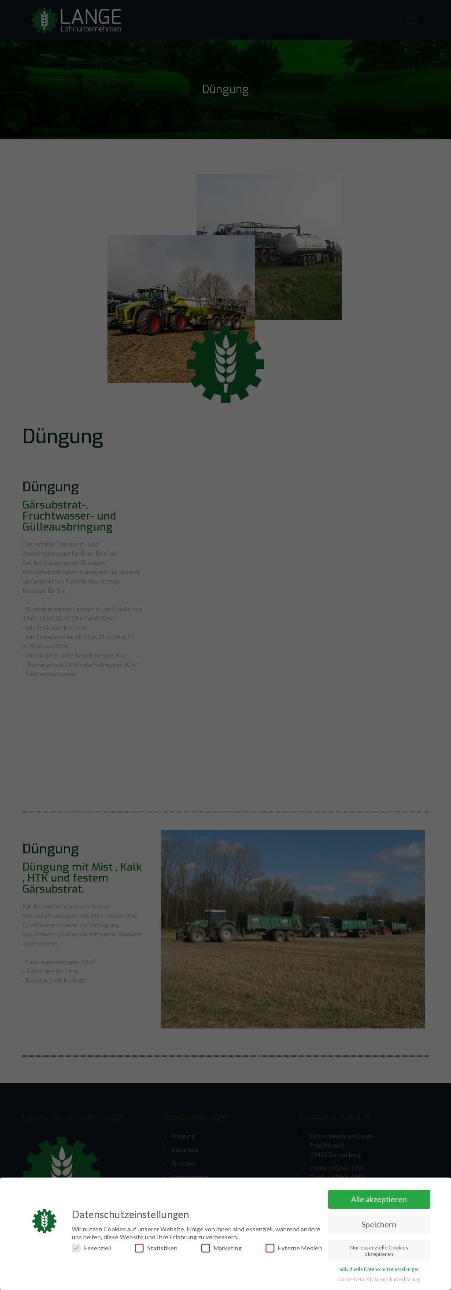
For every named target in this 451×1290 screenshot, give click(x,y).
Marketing (221, 1248)
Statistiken (156, 1248)
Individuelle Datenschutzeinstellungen (379, 1269)
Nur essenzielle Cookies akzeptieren (379, 1250)
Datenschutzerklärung (396, 1279)
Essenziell (91, 1248)
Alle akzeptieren (379, 1199)
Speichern (379, 1224)
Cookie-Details (353, 1279)
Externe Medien (294, 1248)
